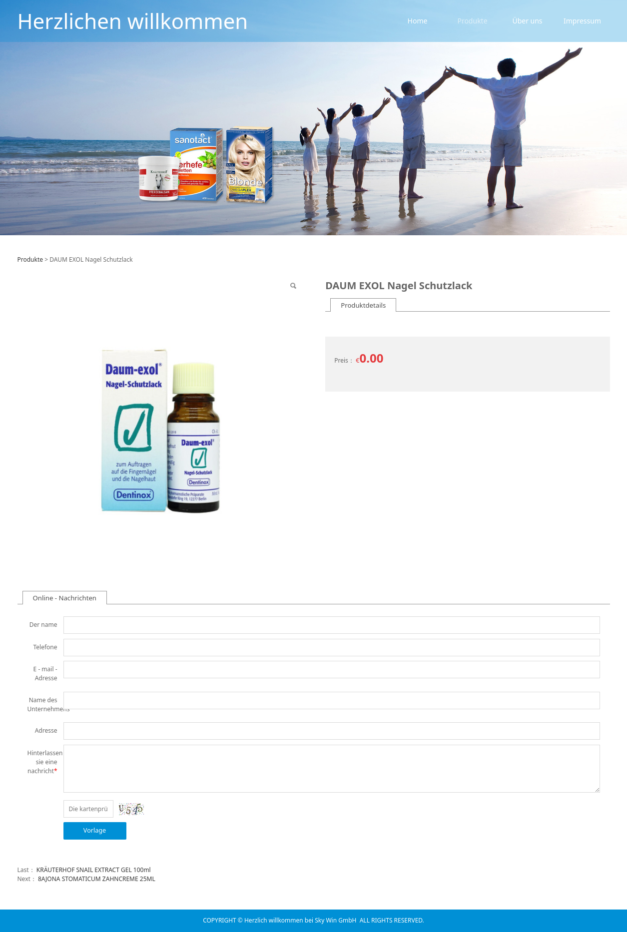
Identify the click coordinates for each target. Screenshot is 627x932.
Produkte (472, 20)
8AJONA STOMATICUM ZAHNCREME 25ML (96, 879)
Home (418, 20)
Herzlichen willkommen (132, 20)
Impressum (582, 20)
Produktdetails (363, 305)
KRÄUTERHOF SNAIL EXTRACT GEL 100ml (93, 870)
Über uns (527, 20)
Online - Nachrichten (65, 597)
